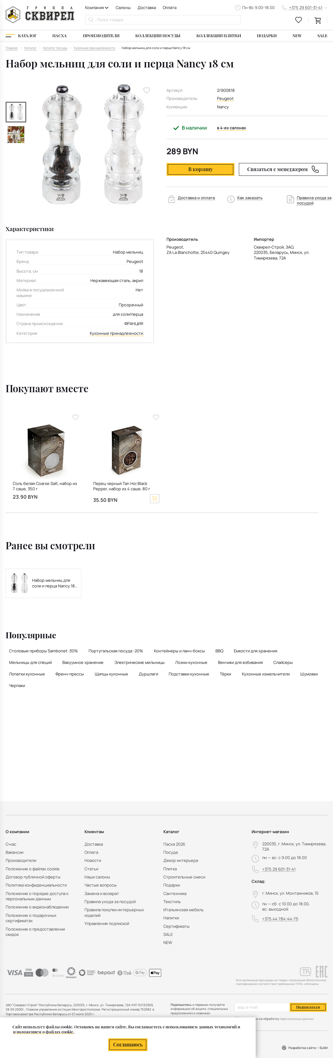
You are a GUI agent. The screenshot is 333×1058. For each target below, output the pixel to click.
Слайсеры (283, 662)
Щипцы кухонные (111, 674)
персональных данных (297, 1018)
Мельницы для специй (30, 662)
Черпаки (17, 685)
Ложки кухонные (191, 662)
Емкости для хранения (255, 651)
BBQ (219, 651)
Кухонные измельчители (266, 674)
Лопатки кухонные (27, 674)
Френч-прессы (70, 674)
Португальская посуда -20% (116, 651)
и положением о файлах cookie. (43, 1031)
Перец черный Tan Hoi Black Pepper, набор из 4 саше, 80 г (121, 486)
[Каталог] (21, 35)
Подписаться (308, 1007)
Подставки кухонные (189, 674)
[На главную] (40, 14)
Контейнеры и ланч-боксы (179, 651)
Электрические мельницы (139, 662)
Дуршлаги (148, 674)
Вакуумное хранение (83, 662)
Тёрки (225, 674)
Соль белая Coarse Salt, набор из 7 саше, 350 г (45, 486)
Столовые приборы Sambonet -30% (43, 651)
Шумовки (309, 674)
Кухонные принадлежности (116, 333)
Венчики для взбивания (240, 662)
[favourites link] (299, 20)
